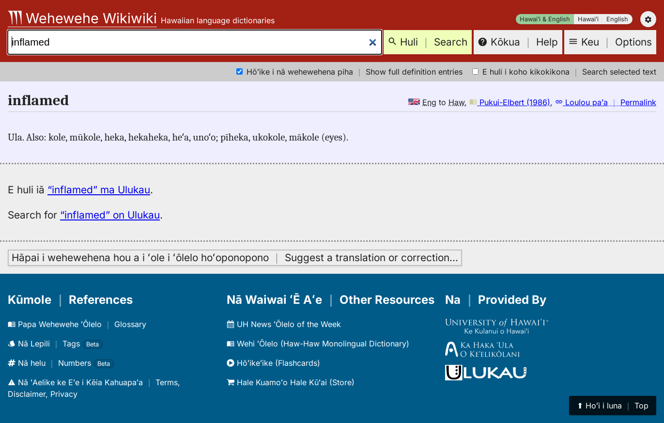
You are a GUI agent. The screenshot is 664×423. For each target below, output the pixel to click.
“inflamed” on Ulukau (110, 215)
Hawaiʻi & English (545, 19)
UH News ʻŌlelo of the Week (284, 324)
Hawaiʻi (588, 19)
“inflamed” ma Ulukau (98, 190)
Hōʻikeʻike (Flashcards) (273, 363)
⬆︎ (613, 405)
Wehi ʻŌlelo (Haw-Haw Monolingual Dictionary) (318, 343)
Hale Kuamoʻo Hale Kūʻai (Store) (291, 382)
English (617, 19)
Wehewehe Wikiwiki (82, 18)
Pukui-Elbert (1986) (509, 102)
